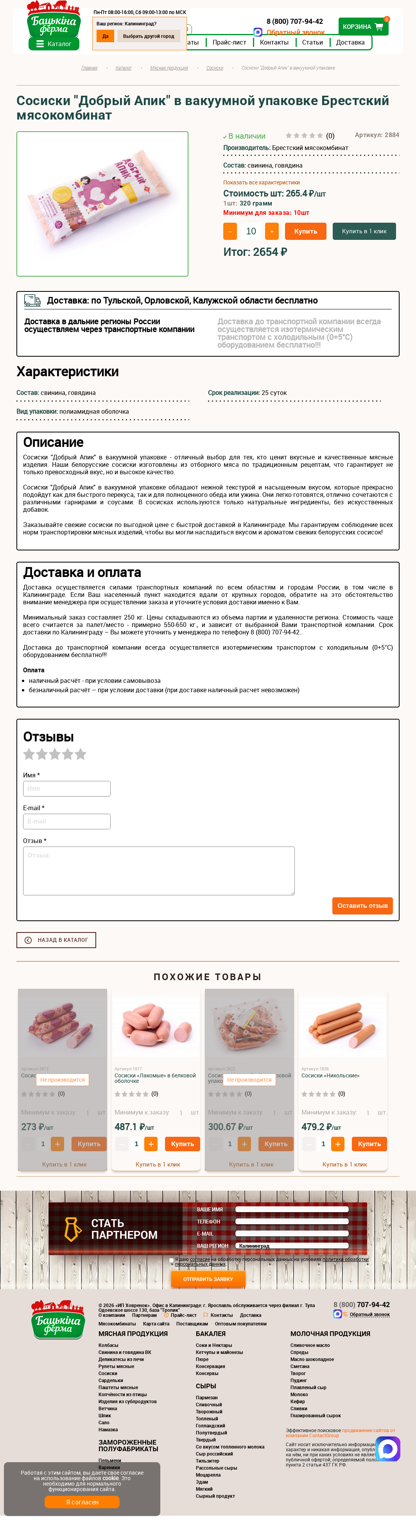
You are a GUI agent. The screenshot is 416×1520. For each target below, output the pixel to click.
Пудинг (298, 1384)
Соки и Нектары (214, 1349)
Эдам (202, 1486)
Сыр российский (214, 1458)
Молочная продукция (330, 1337)
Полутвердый (211, 1437)
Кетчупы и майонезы (219, 1356)
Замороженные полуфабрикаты (128, 1449)
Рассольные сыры (216, 1472)
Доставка (354, 46)
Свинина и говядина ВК (125, 1356)
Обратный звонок (292, 32)
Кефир (297, 1405)
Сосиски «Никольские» (330, 1079)
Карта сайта (156, 1328)
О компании (112, 1319)
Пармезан (207, 1402)
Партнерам (144, 1319)
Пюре (202, 1363)
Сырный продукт (215, 1500)
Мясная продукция (133, 1337)
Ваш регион (212, 1250)
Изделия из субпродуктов (128, 1405)
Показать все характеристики (261, 186)
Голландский (210, 1430)
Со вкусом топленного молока (230, 1451)
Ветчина (108, 1412)
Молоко (299, 1398)
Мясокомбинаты (117, 1328)
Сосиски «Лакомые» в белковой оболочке (155, 1082)
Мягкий (204, 1493)
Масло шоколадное (312, 1363)
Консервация (210, 1370)
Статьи (316, 46)
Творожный (209, 1416)
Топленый (207, 1423)
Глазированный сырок (315, 1419)
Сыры (206, 1390)
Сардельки (111, 1384)
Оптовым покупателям (241, 1328)
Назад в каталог (63, 944)
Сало (104, 1427)
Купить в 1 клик (364, 235)
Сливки (298, 1412)
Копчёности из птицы (123, 1398)
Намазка (108, 1434)
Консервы (207, 1377)
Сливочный (209, 1409)
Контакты (278, 46)
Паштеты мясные (118, 1391)
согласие (200, 1263)
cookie (110, 1478)
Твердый (206, 1444)
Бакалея (211, 1337)
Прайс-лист (233, 46)
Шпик (105, 1419)
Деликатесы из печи (121, 1363)
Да (109, 36)
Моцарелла (208, 1479)
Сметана (299, 1370)
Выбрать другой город (152, 36)
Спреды (299, 1356)
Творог (298, 1377)
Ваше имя (210, 1213)
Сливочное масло (310, 1349)
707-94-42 (362, 1308)
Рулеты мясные (116, 1370)
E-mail (205, 1237)
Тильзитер (207, 1465)
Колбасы (108, 1349)
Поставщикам (192, 1328)
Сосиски (108, 1377)
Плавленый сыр (308, 1391)
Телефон (208, 1225)
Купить (305, 235)
